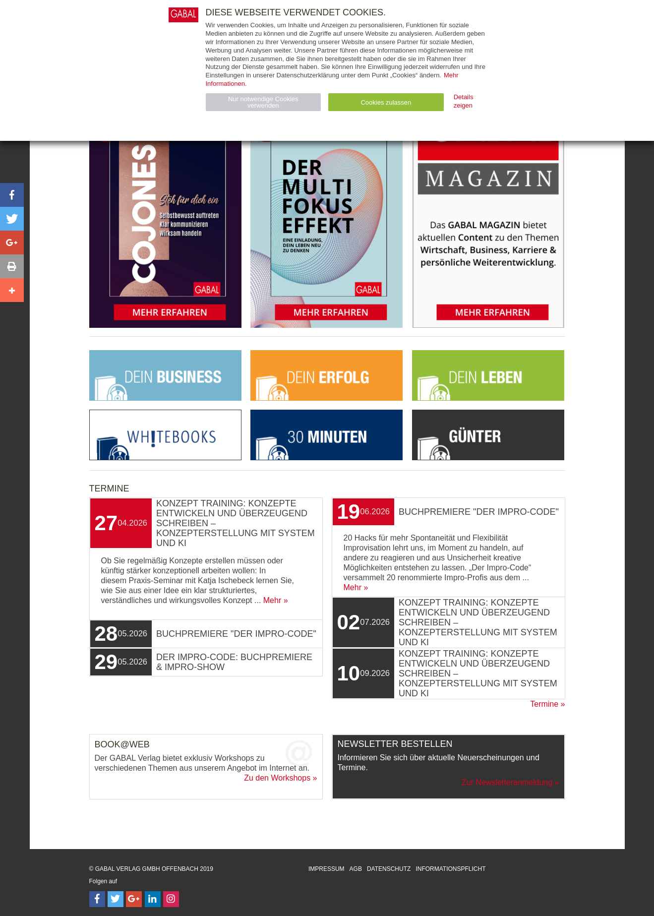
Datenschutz (389, 868)
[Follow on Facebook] (97, 899)
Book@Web (122, 744)
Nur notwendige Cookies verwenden (263, 102)
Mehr (272, 600)
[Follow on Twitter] (115, 899)
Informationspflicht (450, 868)
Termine (544, 704)
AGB (356, 868)
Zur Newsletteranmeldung (507, 782)
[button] (12, 195)
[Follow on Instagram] (171, 899)
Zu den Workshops (277, 778)
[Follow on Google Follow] (134, 899)
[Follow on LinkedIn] (153, 899)
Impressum (326, 868)
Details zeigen (464, 101)
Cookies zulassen (385, 102)
